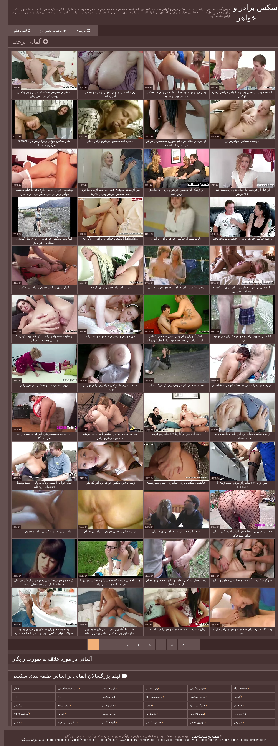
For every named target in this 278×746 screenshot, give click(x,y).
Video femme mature (80, 739)
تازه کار (14, 688)
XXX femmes (124, 739)
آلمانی (234, 696)
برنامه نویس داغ (151, 696)
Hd (12, 696)
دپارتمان (79, 30)
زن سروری (236, 713)
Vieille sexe (178, 739)
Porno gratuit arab (54, 739)
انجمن (58, 713)
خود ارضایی (104, 705)
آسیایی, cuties (18, 713)
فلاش (145, 705)
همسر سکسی (150, 722)
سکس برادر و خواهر (201, 736)
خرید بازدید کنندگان (28, 739)
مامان (13, 722)
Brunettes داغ (237, 688)
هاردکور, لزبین (194, 705)
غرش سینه (60, 705)
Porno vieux (161, 739)
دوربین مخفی (105, 713)
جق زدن (235, 722)
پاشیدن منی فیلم (63, 722)
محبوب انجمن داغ (49, 30)
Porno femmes (104, 739)
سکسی (14, 705)
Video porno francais (200, 739)
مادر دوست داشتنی (65, 688)
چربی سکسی (194, 688)
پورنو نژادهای (193, 713)
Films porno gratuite (249, 739)
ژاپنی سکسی (106, 696)
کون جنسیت (105, 688)
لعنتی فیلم (18, 30)
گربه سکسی (105, 722)
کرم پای (235, 705)
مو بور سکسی (194, 696)
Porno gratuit (143, 739)
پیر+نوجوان (148, 688)
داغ (56, 696)
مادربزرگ (148, 713)
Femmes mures (225, 739)
